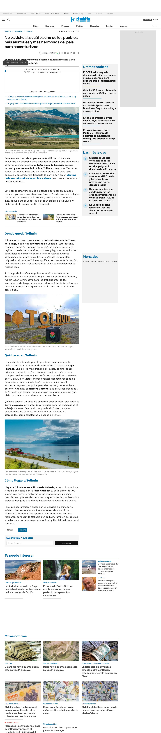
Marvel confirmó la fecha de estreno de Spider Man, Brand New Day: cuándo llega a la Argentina (99, 107)
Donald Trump (78, 14)
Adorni (66, 14)
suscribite (147, 19)
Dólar (35, 26)
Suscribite (66, 543)
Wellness (18, 31)
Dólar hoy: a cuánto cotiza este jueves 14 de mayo (60, 668)
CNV (89, 14)
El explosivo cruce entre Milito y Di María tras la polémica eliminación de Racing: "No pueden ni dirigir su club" (99, 136)
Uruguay (124, 26)
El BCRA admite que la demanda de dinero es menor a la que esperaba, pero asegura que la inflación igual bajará (99, 78)
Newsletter (155, 26)
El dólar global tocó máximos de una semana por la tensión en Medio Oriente (99, 710)
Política (79, 26)
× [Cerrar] (25, 63)
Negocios (94, 26)
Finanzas (65, 26)
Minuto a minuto (13, 722)
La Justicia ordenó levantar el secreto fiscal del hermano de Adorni (101, 209)
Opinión (109, 26)
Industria (110, 14)
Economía (49, 26)
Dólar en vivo (21, 14)
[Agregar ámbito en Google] (49, 53)
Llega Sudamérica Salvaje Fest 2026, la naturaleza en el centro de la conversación (99, 120)
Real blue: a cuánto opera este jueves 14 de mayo (60, 729)
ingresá (155, 19)
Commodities (103, 261)
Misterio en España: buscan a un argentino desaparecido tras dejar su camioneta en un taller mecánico (107, 585)
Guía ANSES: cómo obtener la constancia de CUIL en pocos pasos (99, 93)
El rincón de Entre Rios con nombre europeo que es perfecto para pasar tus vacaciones (58, 591)
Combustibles (35, 14)
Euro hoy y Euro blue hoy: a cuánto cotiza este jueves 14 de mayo (60, 710)
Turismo (29, 31)
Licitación (99, 14)
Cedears (113, 261)
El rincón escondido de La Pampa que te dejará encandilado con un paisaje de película (108, 569)
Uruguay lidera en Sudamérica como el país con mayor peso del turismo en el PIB (41, 103)
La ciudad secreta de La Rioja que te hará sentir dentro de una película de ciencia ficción (23, 589)
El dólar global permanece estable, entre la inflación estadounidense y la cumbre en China (99, 671)
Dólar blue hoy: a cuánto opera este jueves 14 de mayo (22, 668)
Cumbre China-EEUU (52, 14)
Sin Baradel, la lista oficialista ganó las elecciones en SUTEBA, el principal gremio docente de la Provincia (102, 163)
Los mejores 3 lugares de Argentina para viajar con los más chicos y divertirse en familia (29, 218)
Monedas (86, 261)
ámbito (8, 31)
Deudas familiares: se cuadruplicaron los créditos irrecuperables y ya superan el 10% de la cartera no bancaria (102, 195)
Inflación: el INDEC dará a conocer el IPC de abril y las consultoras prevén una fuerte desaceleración (102, 179)
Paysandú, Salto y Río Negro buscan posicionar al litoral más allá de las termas (67, 218)
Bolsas (94, 261)
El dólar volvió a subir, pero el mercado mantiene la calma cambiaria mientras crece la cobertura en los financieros (21, 711)
